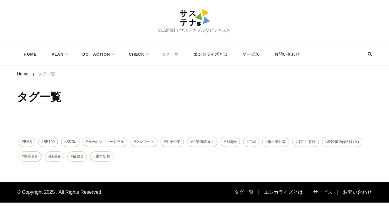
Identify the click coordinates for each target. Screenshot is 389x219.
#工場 (251, 142)
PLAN (57, 54)
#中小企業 (172, 142)
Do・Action (96, 54)
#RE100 (48, 142)
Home (30, 54)
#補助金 (77, 156)
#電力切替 (101, 156)
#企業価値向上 (202, 142)
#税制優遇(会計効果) (342, 142)
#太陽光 (230, 142)
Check (136, 54)
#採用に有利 (306, 142)
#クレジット (144, 142)
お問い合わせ (287, 54)
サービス (250, 54)
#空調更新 (30, 156)
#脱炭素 (54, 156)
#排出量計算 (276, 142)
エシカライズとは (211, 54)
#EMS (27, 142)
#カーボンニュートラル (105, 142)
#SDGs (70, 142)
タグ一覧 (170, 54)
